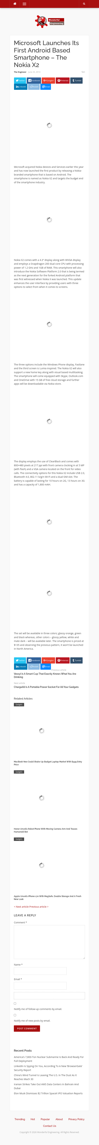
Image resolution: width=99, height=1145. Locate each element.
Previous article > (38, 906)
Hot (33, 1119)
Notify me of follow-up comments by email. (38, 1009)
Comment (20, 922)
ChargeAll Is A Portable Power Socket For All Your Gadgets (46, 687)
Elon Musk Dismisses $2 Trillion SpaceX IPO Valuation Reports (48, 1093)
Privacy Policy (76, 1119)
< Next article (21, 906)
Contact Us (49, 1126)
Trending (20, 1119)
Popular (45, 1119)
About (59, 1119)
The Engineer (20, 72)
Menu (23, 3)
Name (18, 964)
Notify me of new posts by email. (32, 1020)
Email (18, 979)
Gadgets (19, 704)
